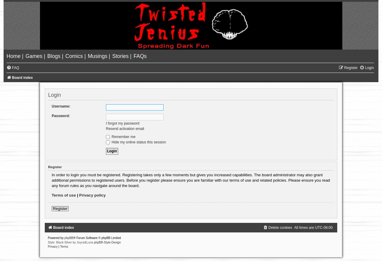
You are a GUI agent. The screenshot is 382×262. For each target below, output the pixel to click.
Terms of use (64, 195)
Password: (61, 116)
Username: (61, 106)
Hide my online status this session (136, 142)
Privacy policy (92, 195)
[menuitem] (14, 56)
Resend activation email (125, 129)
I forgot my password (122, 123)
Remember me (120, 137)
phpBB (68, 238)
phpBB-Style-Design (107, 242)
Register (60, 208)
